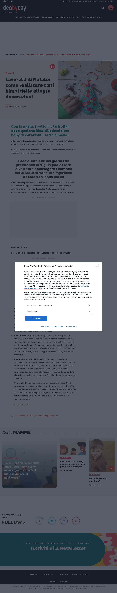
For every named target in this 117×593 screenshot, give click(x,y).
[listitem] (58, 305)
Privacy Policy (71, 327)
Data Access (58, 327)
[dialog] (58, 296)
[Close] (98, 266)
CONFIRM (36, 318)
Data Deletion (45, 327)
